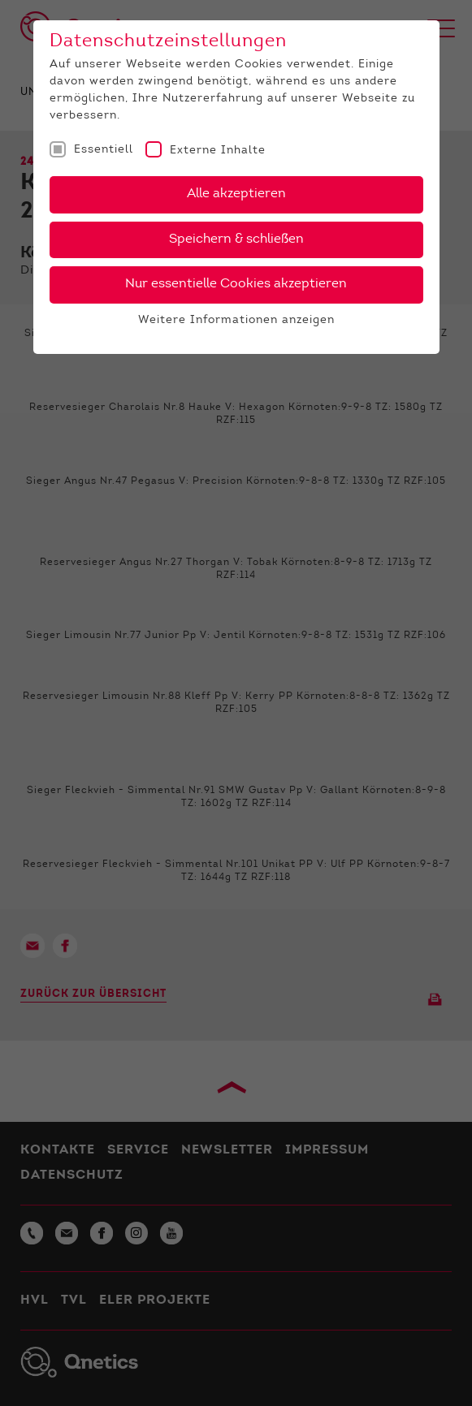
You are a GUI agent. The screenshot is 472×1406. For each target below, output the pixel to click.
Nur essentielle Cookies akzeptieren (236, 284)
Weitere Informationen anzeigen (236, 320)
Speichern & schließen (236, 239)
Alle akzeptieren (236, 194)
